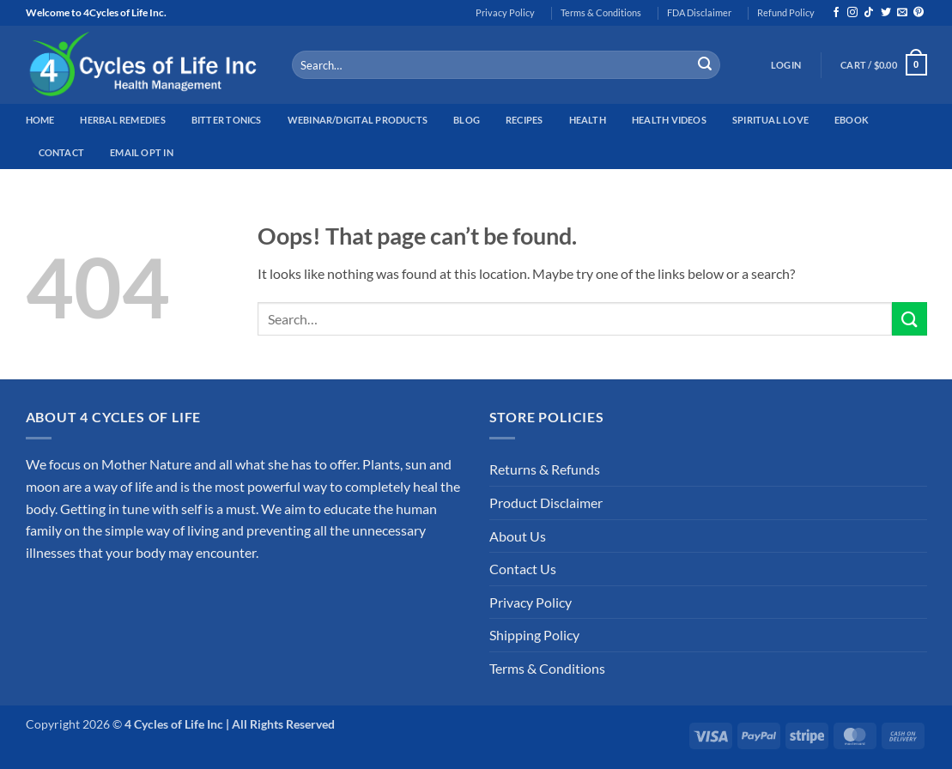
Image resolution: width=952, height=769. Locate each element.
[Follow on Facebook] (836, 13)
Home (40, 119)
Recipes (524, 119)
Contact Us (522, 568)
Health (587, 119)
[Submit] (704, 65)
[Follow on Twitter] (886, 13)
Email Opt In (141, 152)
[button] (786, 65)
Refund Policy (786, 12)
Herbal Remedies (122, 119)
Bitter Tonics (226, 119)
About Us (517, 536)
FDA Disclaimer (699, 12)
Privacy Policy (505, 12)
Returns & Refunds (544, 469)
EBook (851, 119)
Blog (466, 119)
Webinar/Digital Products (357, 119)
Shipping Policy (534, 635)
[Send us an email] (902, 13)
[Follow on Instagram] (852, 13)
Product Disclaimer (546, 502)
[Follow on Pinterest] (918, 13)
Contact (62, 152)
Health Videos (669, 119)
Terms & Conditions (601, 12)
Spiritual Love (770, 119)
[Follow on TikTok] (869, 13)
